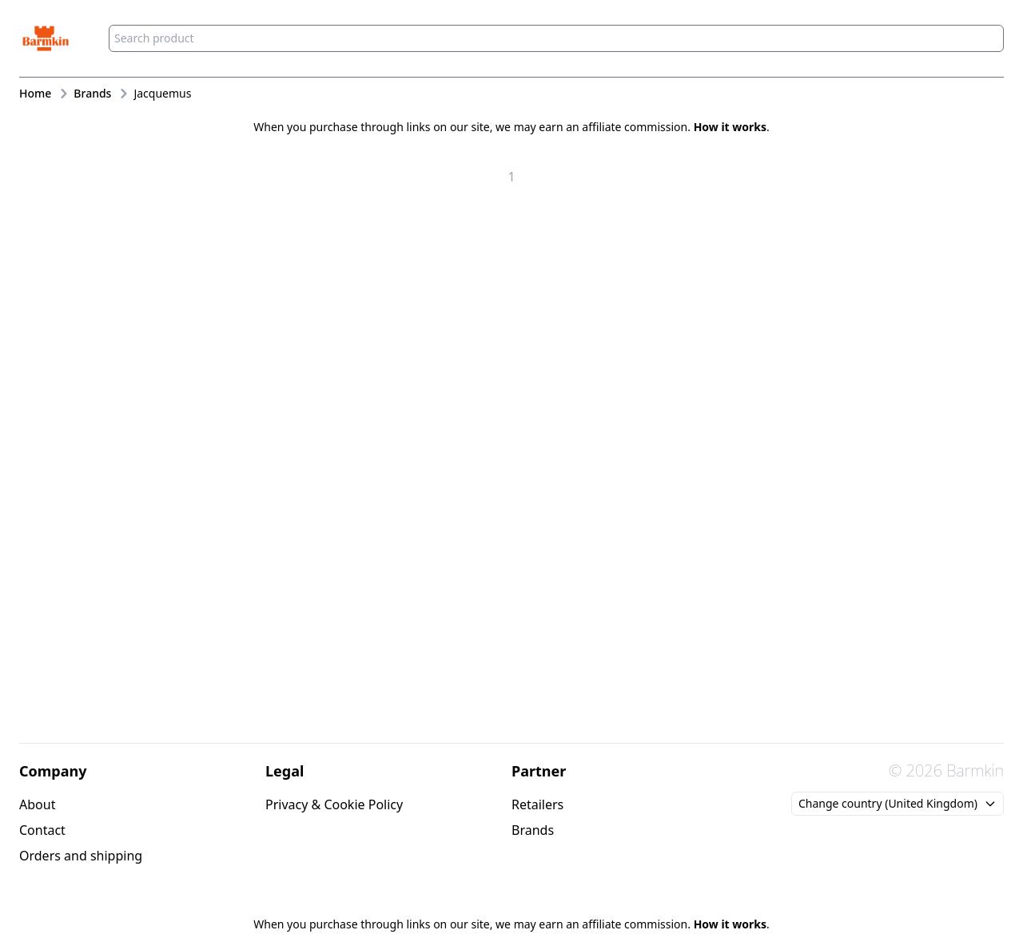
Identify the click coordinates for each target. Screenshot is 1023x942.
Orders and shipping (80, 855)
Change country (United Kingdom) (897, 803)
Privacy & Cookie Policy (334, 804)
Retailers (537, 804)
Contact (42, 830)
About (37, 804)
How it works (730, 126)
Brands (533, 830)
